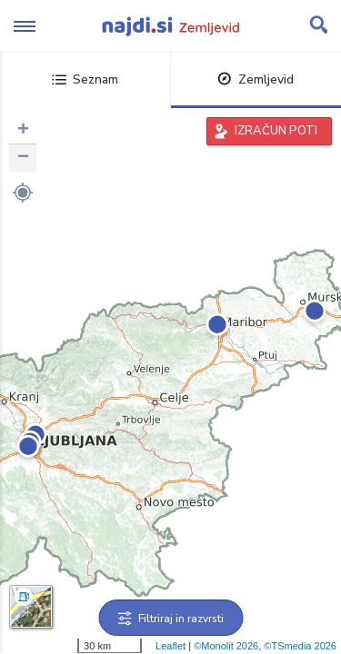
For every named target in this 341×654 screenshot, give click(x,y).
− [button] (23, 158)
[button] (22, 192)
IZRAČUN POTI (276, 131)
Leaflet (170, 645)
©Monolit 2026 (226, 645)
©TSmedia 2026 (300, 645)
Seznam (85, 79)
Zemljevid (255, 79)
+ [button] (23, 130)
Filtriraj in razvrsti (170, 618)
